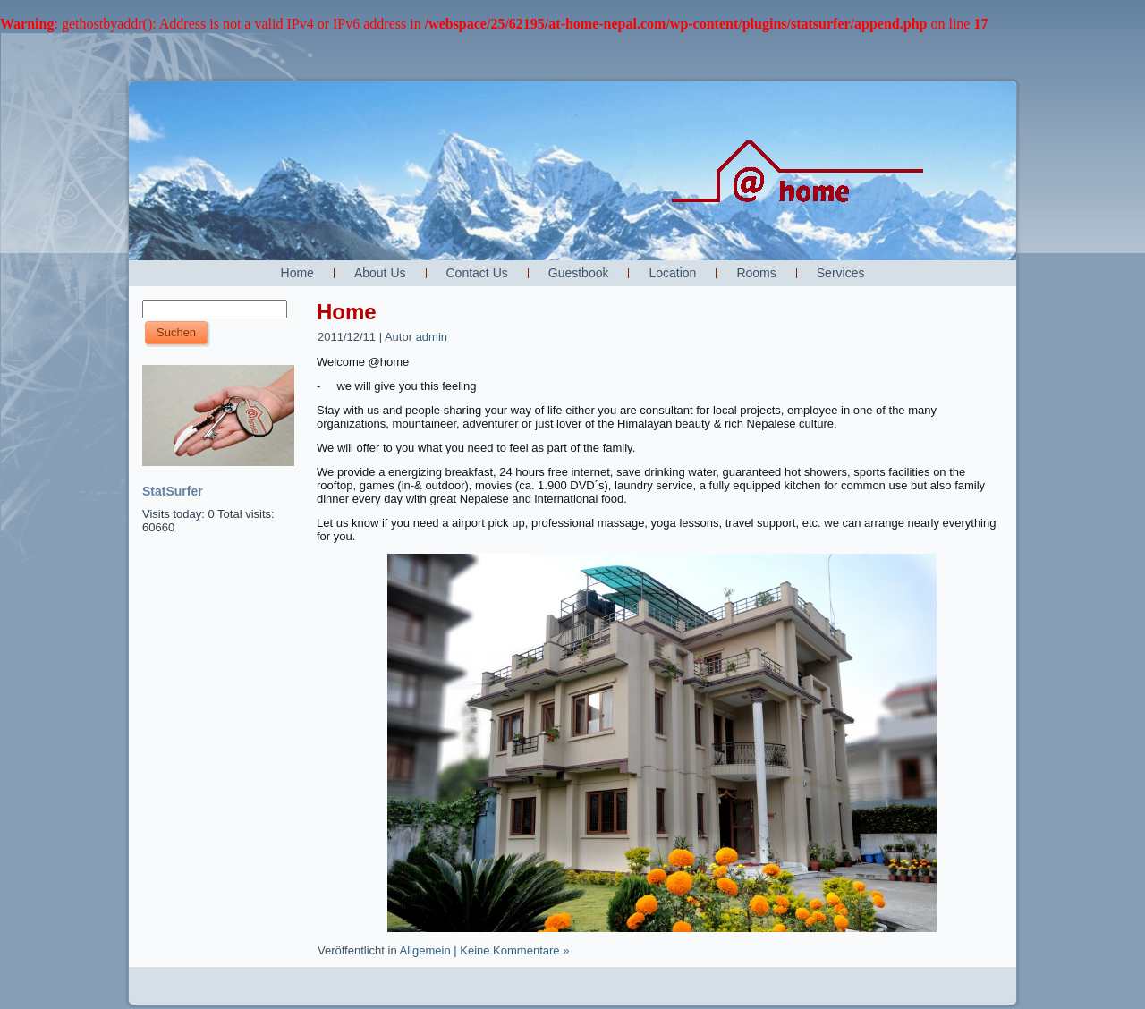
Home (347, 312)
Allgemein (425, 950)
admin (431, 336)
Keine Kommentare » (514, 950)
